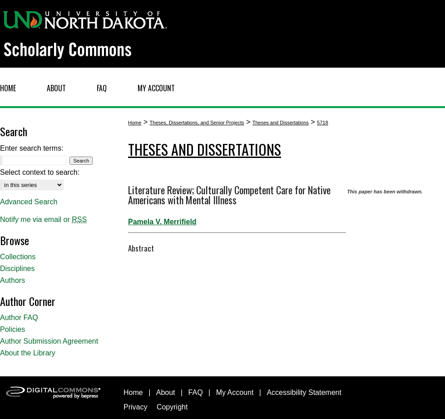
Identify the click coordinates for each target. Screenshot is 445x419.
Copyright (172, 407)
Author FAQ (19, 317)
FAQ (195, 392)
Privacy (135, 407)
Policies (12, 329)
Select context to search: (39, 172)
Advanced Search (28, 202)
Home (134, 122)
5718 (322, 122)
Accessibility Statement (304, 392)
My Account (235, 392)
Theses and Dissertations (280, 122)
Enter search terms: (32, 148)
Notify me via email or (43, 220)
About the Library (27, 353)
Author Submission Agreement (49, 341)
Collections (17, 257)
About (165, 392)
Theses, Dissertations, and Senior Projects (197, 122)
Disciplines (17, 268)
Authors (12, 280)
